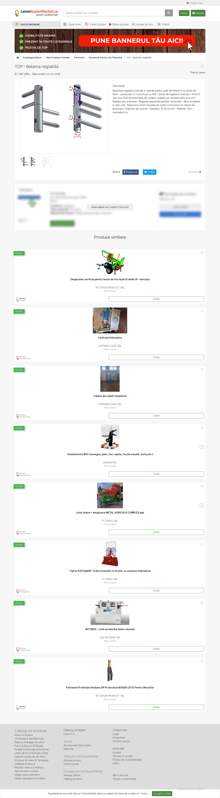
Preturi (163, 24)
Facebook (130, 172)
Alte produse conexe (58, 57)
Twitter (149, 172)
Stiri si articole (120, 775)
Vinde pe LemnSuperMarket (81, 756)
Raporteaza (195, 172)
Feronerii (79, 57)
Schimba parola (121, 741)
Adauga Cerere (72, 775)
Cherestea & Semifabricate (29, 738)
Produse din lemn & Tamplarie (31, 760)
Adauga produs (72, 760)
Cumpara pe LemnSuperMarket (83, 771)
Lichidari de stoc (142, 24)
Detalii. (144, 793)
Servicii (68, 741)
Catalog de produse (31, 731)
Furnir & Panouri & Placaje (29, 746)
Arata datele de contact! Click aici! (110, 207)
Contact (117, 752)
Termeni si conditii (123, 756)
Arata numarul (180, 207)
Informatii (118, 748)
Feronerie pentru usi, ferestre (105, 57)
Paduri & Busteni (24, 735)
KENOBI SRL (110, 462)
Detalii (156, 299)
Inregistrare (119, 737)
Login (116, 734)
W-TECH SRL (58, 193)
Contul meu (194, 3)
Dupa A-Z (69, 734)
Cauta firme (71, 24)
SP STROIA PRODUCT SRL (110, 287)
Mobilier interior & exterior (29, 767)
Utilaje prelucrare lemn (27, 774)
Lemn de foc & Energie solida (31, 753)
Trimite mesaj (180, 214)
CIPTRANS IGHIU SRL (110, 346)
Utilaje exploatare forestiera (30, 778)
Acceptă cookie (162, 793)
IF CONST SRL (110, 520)
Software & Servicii (25, 764)
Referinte (68, 749)
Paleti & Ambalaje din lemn (29, 742)
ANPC (116, 763)
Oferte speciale (119, 24)
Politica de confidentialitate (127, 759)
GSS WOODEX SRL (110, 637)
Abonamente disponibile (77, 745)
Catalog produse (32, 57)
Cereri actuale (94, 24)
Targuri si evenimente (124, 779)
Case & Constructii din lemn (30, 756)
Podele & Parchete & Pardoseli (32, 749)
